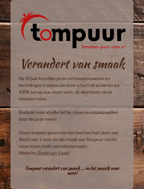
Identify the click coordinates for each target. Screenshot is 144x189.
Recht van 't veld (53, 153)
